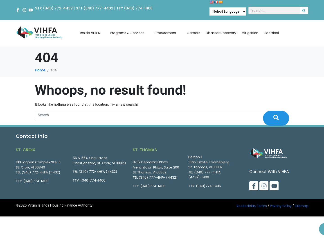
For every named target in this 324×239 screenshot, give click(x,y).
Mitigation (250, 33)
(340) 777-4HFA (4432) (158, 177)
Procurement (168, 33)
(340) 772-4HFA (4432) (41, 172)
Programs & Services (129, 33)
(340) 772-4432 (58, 8)
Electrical (271, 33)
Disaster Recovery (221, 33)
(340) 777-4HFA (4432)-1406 (204, 175)
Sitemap (301, 206)
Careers (193, 33)
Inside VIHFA (92, 33)
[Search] (304, 10)
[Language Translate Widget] (227, 11)
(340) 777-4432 (98, 8)
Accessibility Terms (251, 206)
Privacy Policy (281, 206)
